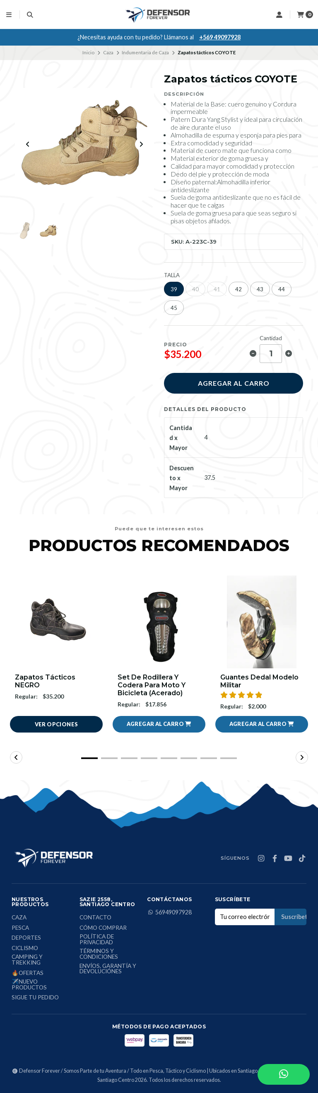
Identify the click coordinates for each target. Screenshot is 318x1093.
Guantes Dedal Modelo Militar (259, 681)
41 (217, 289)
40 (195, 289)
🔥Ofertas (27, 973)
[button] (159, 724)
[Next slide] (141, 144)
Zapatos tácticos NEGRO (45, 681)
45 (174, 308)
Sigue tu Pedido (35, 998)
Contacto (95, 918)
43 (260, 289)
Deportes (26, 938)
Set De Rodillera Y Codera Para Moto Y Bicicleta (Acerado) (152, 685)
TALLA (172, 275)
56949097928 (169, 912)
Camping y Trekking (27, 959)
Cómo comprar (103, 928)
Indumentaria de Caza (145, 52)
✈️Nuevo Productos (29, 984)
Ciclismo (25, 948)
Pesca (20, 928)
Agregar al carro (234, 383)
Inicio (88, 52)
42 (238, 289)
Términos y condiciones (99, 954)
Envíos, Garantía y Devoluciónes (108, 969)
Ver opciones (56, 724)
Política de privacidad (97, 939)
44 (281, 289)
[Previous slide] (28, 144)
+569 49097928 (220, 37)
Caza (108, 52)
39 (174, 289)
